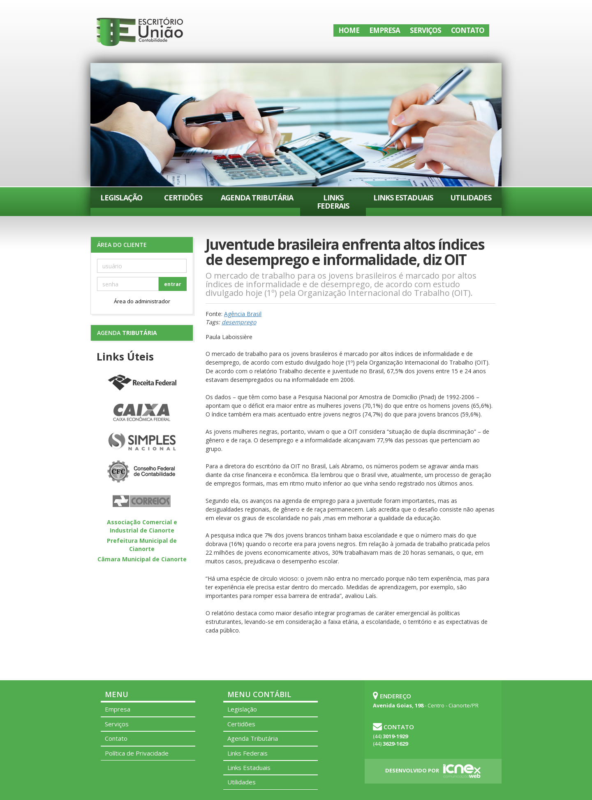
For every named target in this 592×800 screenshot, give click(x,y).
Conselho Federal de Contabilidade (142, 472)
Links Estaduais (403, 197)
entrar (172, 284)
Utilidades (470, 197)
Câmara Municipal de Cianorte (142, 559)
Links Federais (333, 202)
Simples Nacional (142, 442)
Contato (467, 30)
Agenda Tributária (257, 197)
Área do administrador (142, 301)
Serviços (425, 30)
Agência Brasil (242, 314)
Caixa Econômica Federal (142, 412)
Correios (142, 501)
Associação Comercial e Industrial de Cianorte (142, 526)
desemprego (239, 322)
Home (348, 30)
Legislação (121, 197)
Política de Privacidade (137, 753)
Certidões (183, 197)
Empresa (384, 30)
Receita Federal (142, 383)
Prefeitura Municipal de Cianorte (142, 545)
